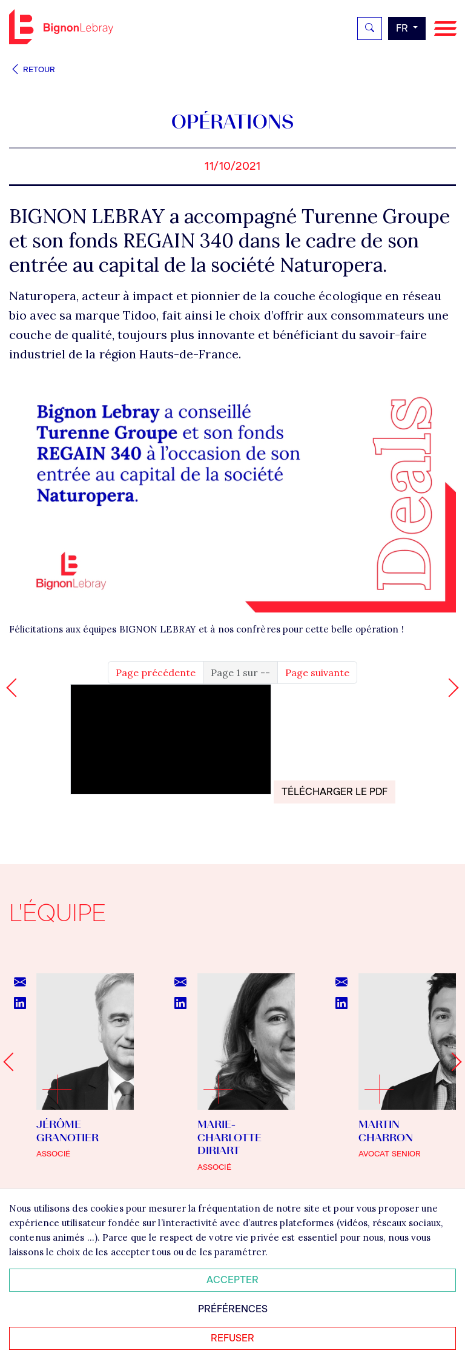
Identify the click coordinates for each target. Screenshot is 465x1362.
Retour (32, 69)
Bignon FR (61, 26)
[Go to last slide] (12, 1062)
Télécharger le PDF (335, 791)
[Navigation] (445, 28)
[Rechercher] (369, 28)
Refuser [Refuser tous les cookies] (232, 1338)
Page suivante (317, 672)
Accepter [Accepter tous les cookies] (232, 1280)
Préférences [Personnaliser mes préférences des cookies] (233, 1309)
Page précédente (156, 672)
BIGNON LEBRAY (157, 629)
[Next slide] (452, 1062)
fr (403, 28)
